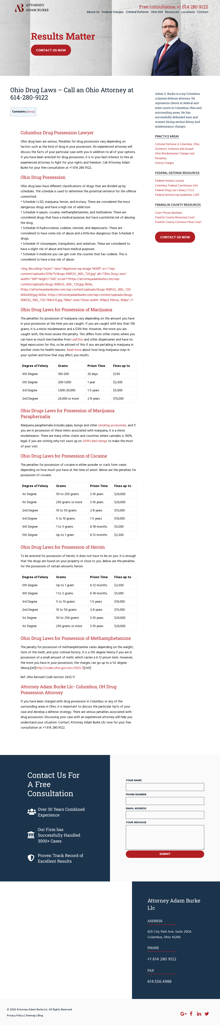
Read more (74, 350)
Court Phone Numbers (168, 213)
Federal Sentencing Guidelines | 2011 (177, 195)
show (30, 112)
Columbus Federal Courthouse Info (176, 185)
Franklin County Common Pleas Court (178, 222)
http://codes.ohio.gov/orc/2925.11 (60, 668)
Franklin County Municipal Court (175, 217)
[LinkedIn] (199, 1014)
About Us (93, 12)
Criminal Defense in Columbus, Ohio (177, 144)
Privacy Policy (15, 1015)
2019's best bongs (95, 441)
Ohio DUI (157, 12)
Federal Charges (112, 12)
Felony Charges (164, 163)
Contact (202, 12)
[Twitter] (207, 1014)
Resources (172, 12)
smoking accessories (112, 425)
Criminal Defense (137, 12)
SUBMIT (165, 854)
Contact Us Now (51, 50)
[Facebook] (191, 1014)
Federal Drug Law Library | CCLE (174, 190)
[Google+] (183, 1014)
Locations (188, 12)
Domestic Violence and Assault (174, 149)
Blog (40, 1015)
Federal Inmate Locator (169, 181)
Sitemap (31, 1015)
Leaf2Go (77, 339)
